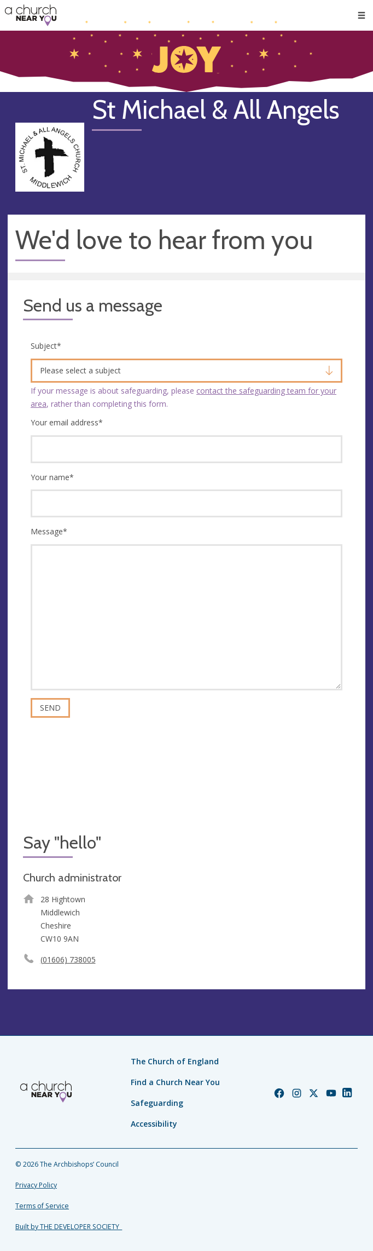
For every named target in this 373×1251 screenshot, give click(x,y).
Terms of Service (42, 1205)
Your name (52, 477)
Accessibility (154, 1124)
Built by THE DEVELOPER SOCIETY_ (68, 1226)
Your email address (67, 422)
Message (49, 531)
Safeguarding (157, 1103)
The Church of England (175, 1061)
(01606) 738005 (68, 959)
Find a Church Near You (175, 1082)
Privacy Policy (36, 1185)
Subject (46, 346)
